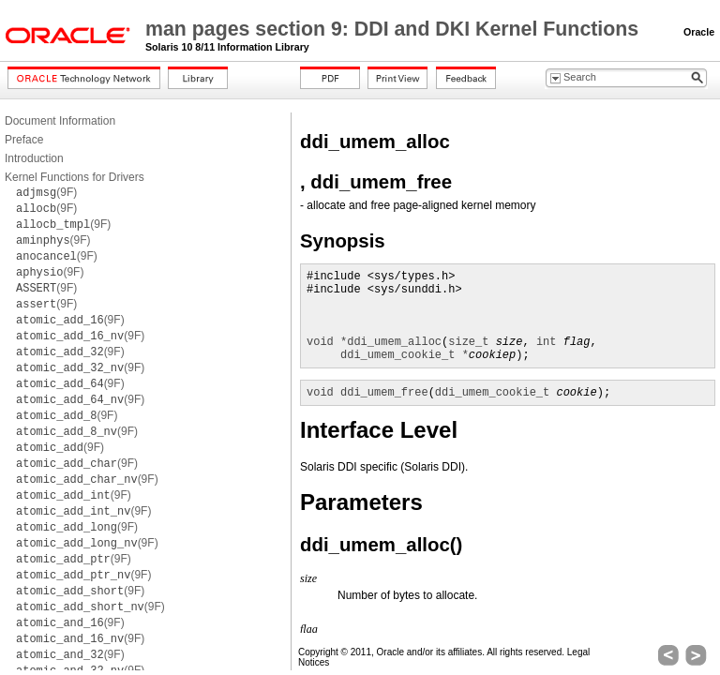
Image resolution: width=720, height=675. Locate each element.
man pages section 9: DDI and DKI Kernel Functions (394, 29)
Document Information (60, 121)
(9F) (46, 192)
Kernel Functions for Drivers (74, 177)
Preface (24, 139)
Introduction (34, 158)
